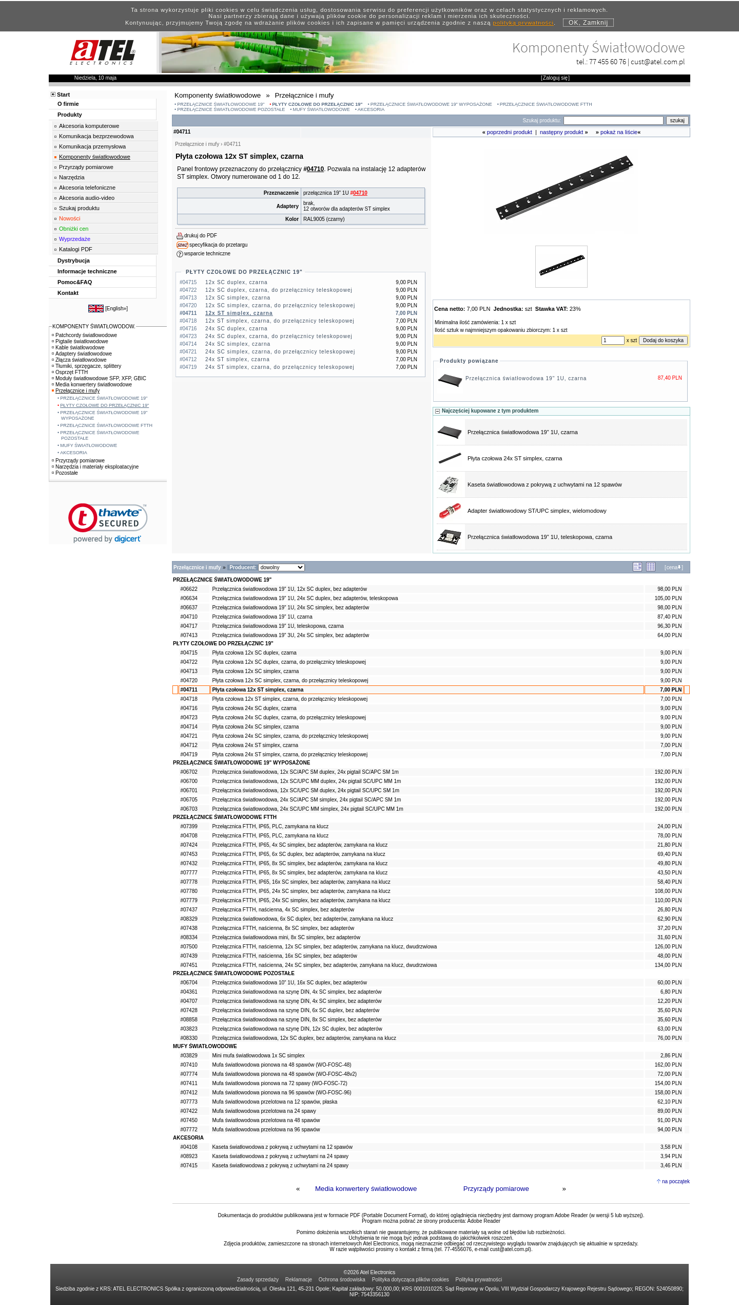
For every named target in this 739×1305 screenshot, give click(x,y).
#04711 (188, 690)
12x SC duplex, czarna (236, 282)
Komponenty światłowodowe (94, 157)
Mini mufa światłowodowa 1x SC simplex (258, 1055)
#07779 (188, 900)
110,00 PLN (668, 900)
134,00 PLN (668, 965)
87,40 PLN (669, 617)
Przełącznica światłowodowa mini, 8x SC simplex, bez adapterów (286, 937)
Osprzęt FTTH (70, 372)
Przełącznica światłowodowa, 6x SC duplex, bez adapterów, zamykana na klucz (302, 919)
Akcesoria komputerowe (89, 126)
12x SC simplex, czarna (237, 298)
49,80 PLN (669, 863)
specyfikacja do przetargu (218, 245)
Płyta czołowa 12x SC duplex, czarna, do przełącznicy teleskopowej (289, 662)
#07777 (188, 872)
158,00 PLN (668, 1092)
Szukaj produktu (79, 208)
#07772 (188, 1129)
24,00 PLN (669, 826)
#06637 (188, 607)
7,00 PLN (671, 690)
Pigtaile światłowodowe (80, 341)
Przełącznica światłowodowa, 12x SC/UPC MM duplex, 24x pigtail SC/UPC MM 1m (306, 781)
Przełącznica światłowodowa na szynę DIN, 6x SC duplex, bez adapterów (295, 1010)
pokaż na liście (618, 132)
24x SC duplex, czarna (236, 328)
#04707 (188, 1001)
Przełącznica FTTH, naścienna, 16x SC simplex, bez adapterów (284, 956)
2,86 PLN (671, 1055)
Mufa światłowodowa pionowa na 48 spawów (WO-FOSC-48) (281, 1065)
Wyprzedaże (74, 239)
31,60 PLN (669, 937)
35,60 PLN (669, 1010)
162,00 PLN (668, 1065)
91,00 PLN (669, 1120)
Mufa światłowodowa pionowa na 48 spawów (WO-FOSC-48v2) (284, 1074)
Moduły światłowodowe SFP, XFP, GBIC (99, 378)
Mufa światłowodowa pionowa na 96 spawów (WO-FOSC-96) (281, 1092)
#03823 (188, 1029)
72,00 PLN (669, 1074)
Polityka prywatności (479, 1279)
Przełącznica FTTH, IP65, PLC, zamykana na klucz (270, 826)
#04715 (188, 653)
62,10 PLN (669, 1102)
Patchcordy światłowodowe (84, 335)
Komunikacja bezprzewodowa (96, 136)
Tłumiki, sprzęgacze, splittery (86, 366)
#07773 (188, 1102)
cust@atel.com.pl (658, 61)
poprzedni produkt (509, 132)
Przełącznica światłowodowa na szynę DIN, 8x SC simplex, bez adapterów (296, 1019)
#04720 (188, 680)
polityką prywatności (523, 23)
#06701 (188, 790)
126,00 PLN (668, 946)
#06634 (188, 598)
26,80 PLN (669, 909)
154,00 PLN (668, 1083)
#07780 (188, 891)
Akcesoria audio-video (86, 198)
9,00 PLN (671, 653)
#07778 (188, 882)
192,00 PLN (668, 772)
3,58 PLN (671, 1147)
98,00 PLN (669, 589)
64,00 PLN (669, 635)
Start (63, 94)
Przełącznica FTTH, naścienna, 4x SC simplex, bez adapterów (283, 909)
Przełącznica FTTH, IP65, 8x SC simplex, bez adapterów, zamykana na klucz (299, 863)
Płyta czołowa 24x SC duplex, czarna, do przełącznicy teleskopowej (289, 717)
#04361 (188, 992)
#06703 (188, 809)
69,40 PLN (669, 854)
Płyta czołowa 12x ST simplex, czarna (257, 690)
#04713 (188, 671)
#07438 (188, 928)
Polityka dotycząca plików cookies (410, 1279)
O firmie (68, 104)
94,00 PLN (669, 1129)
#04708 (188, 835)
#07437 (188, 909)
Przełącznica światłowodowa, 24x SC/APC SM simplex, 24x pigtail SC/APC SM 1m (306, 800)
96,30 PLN (669, 626)
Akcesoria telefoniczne (87, 187)
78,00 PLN (669, 835)
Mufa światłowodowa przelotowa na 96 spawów (266, 1129)
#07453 (188, 854)
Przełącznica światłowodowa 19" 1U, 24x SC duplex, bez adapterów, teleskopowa (305, 598)
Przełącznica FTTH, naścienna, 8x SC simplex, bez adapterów (283, 928)
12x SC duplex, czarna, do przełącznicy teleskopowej (279, 290)
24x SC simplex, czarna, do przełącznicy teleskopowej (280, 352)
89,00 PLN (669, 1111)
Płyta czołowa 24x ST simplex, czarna (515, 458)
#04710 (188, 617)
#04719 (188, 754)
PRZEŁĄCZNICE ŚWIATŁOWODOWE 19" (220, 104)
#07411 (188, 1083)
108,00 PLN (668, 891)
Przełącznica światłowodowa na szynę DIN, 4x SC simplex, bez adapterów (296, 992)
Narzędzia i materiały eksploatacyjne (95, 467)
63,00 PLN (669, 1029)
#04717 (188, 626)
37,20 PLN (669, 928)
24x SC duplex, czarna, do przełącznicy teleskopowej (279, 336)
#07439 (188, 956)
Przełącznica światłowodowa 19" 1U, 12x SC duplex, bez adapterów (289, 589)
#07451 (188, 965)
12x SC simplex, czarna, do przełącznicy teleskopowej (280, 305)
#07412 (188, 1092)
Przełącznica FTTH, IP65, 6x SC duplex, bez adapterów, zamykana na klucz (298, 854)
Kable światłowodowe (78, 347)
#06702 (188, 772)
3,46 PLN (671, 1165)
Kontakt (68, 293)
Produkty (69, 114)
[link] (108, 523)
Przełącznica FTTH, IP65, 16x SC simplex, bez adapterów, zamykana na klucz (301, 882)
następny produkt (561, 132)
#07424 (188, 845)
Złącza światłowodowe (79, 360)
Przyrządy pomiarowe (496, 1188)
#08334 (188, 937)
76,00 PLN (669, 1038)
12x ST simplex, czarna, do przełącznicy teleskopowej (280, 321)
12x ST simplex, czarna (239, 313)
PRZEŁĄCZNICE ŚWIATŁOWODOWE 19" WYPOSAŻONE (431, 104)
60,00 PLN (669, 982)
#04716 (188, 708)
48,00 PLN (669, 956)
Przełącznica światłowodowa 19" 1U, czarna (526, 378)
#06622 (188, 589)
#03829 (188, 1055)
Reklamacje (298, 1279)
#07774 (188, 1074)
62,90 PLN (669, 919)
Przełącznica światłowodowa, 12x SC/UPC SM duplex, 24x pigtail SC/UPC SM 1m (305, 790)
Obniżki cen (73, 229)
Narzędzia (72, 177)
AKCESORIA (371, 109)
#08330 (188, 1038)
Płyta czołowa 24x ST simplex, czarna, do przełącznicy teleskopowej (289, 754)
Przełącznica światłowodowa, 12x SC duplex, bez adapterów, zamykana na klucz (304, 1038)
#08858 (188, 1019)
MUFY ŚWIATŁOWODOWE (321, 109)
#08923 (188, 1156)
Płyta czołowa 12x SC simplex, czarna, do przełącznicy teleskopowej (290, 680)
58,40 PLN (669, 882)
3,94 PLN (671, 1156)
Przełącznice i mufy (76, 391)
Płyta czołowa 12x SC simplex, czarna (255, 671)
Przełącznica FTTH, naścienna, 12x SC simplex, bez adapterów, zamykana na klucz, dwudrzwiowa (324, 946)
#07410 (188, 1065)
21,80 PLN (669, 845)
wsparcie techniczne (207, 253)
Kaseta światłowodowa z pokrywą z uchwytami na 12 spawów (545, 484)
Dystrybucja (73, 260)
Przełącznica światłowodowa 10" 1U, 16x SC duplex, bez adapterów (289, 982)
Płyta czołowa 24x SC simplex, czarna (255, 727)
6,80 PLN (671, 992)
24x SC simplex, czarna (237, 344)
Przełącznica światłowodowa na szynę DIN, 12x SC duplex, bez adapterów (297, 1029)
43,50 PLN (669, 872)
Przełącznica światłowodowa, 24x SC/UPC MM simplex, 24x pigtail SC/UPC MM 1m (307, 809)
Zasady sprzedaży (258, 1279)
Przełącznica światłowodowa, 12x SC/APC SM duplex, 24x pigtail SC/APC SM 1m (305, 772)
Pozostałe (65, 473)
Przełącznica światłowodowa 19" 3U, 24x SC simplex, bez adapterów (290, 635)
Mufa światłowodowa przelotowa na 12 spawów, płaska (274, 1102)
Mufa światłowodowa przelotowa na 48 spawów (266, 1120)
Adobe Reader (484, 1221)
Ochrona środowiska (342, 1279)
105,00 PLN (668, 598)
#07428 (188, 1010)
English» (116, 308)
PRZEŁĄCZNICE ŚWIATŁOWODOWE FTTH (546, 104)
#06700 (188, 781)
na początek (676, 1181)
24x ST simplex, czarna (237, 359)
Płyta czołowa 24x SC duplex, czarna (254, 708)
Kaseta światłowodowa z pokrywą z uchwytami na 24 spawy (280, 1156)
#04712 (188, 745)
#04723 (188, 717)
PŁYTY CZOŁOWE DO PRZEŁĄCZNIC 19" (317, 104)
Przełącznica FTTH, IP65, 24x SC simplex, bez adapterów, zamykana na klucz (301, 891)
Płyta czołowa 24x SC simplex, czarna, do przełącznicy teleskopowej (290, 736)
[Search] (613, 120)
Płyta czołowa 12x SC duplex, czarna (254, 653)
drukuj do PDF (200, 235)
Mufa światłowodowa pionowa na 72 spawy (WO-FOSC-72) (279, 1083)
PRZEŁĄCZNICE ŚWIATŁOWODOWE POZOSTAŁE (231, 109)
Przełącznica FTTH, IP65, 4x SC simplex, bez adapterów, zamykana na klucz (299, 845)
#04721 (188, 736)
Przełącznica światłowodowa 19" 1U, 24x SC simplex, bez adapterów (290, 607)
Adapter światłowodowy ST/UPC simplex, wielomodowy (537, 511)
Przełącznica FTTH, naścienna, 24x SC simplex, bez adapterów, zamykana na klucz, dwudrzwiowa (324, 965)
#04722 (188, 662)
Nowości (70, 218)
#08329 (188, 919)
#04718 (188, 699)
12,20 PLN (669, 1001)
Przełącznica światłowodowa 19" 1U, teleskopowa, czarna (540, 537)
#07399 (188, 826)
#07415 (188, 1165)
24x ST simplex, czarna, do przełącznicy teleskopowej (280, 367)
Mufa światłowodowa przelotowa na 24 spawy (264, 1111)
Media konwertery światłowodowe (366, 1188)
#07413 (188, 635)
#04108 (188, 1147)
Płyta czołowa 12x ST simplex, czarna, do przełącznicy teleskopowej (289, 699)
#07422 (188, 1111)
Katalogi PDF (75, 249)
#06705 (188, 800)
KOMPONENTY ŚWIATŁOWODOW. (93, 326)
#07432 (188, 863)
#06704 (188, 982)
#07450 (188, 1120)
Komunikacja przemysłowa (92, 146)
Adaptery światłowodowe (82, 354)
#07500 (188, 946)
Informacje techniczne (87, 271)
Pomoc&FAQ (74, 282)
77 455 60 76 (607, 61)
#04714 (188, 727)
